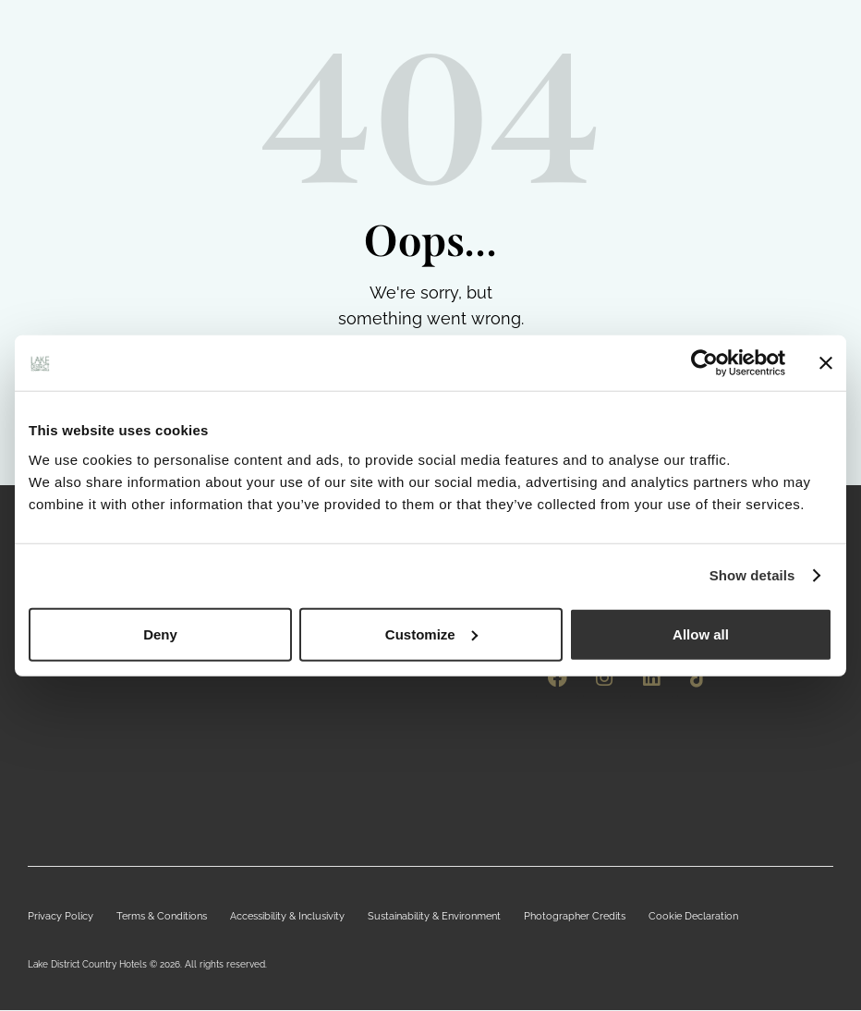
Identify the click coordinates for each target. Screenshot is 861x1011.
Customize (431, 633)
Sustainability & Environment (403, 917)
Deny (160, 633)
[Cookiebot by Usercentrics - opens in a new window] (704, 363)
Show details (752, 575)
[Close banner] (825, 363)
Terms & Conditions (150, 917)
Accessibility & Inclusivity (267, 917)
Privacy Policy (56, 917)
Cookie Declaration (642, 917)
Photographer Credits (533, 917)
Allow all (701, 633)
